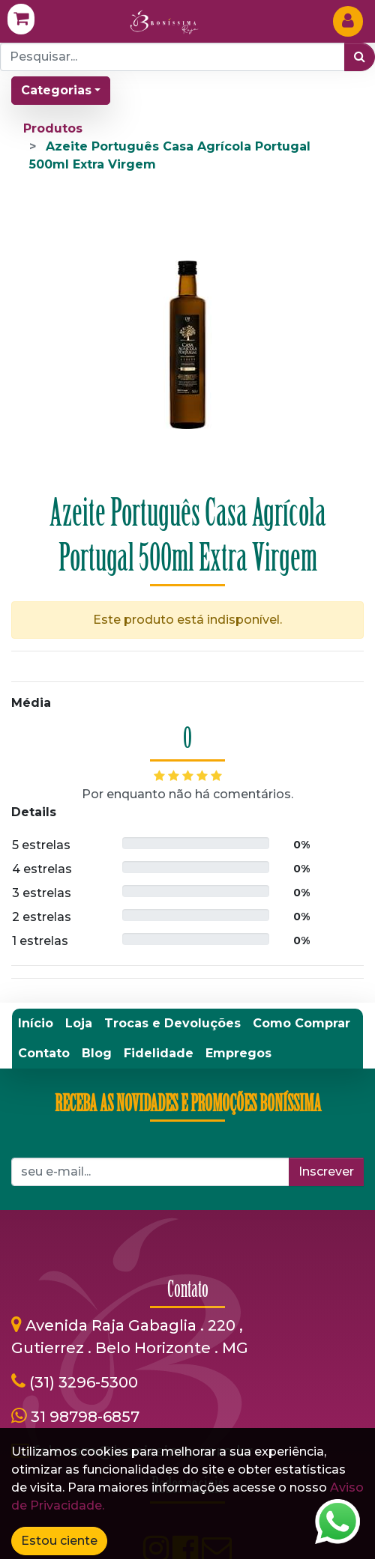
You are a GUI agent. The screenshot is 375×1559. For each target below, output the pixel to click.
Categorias (56, 90)
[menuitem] (35, 745)
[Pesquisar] (359, 57)
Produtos (52, 128)
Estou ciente (59, 1541)
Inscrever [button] (326, 894)
